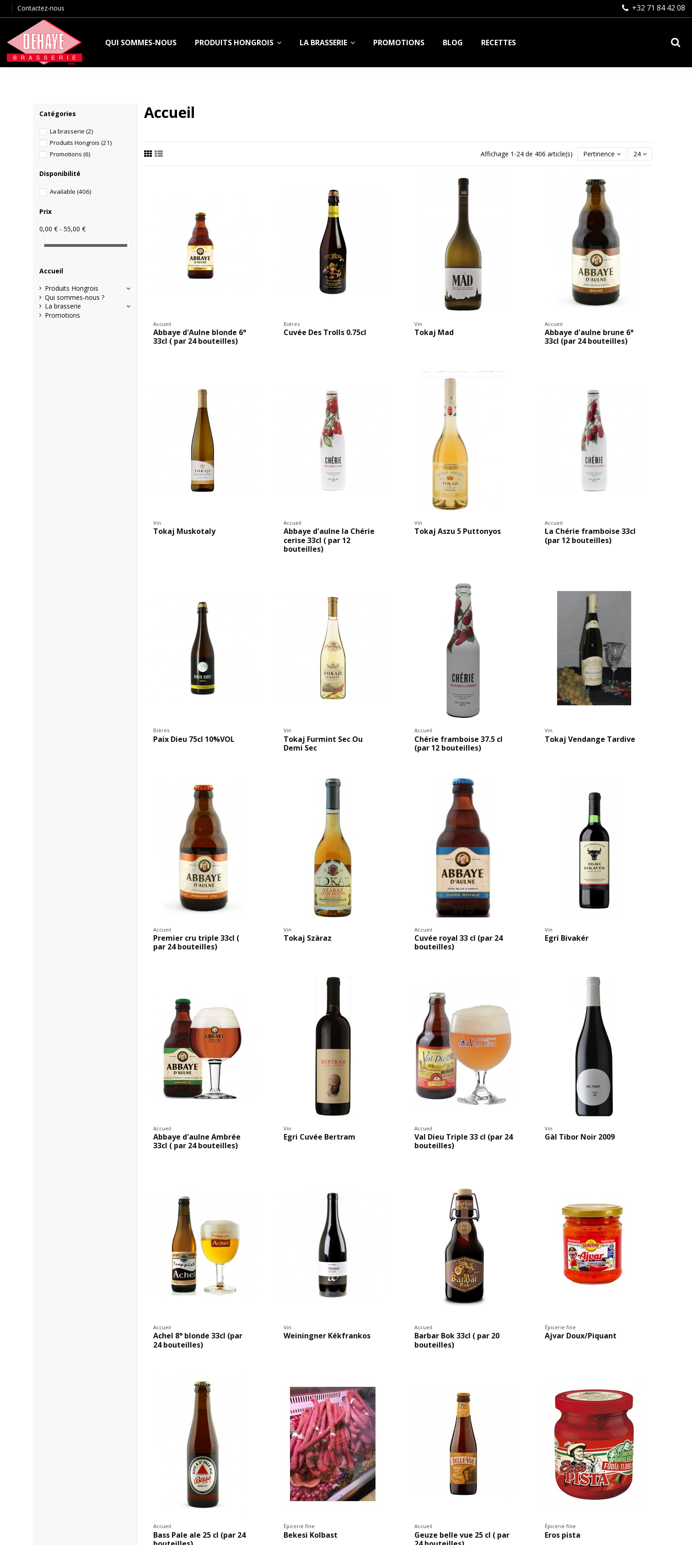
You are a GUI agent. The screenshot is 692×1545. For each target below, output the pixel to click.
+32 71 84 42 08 (658, 8)
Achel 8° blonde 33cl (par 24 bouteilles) (197, 1340)
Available (70, 191)
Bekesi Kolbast (311, 1535)
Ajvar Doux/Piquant (581, 1336)
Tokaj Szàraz (308, 938)
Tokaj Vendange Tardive (590, 739)
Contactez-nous (40, 8)
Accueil (51, 270)
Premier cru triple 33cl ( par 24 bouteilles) (196, 942)
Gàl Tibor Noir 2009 (580, 1137)
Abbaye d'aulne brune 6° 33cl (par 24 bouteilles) (589, 336)
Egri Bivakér (567, 938)
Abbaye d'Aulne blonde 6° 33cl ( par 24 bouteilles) (199, 336)
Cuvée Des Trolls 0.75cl (325, 332)
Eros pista (562, 1535)
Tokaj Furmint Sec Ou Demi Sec (323, 743)
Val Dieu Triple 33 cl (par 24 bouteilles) (463, 1141)
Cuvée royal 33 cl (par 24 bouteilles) (458, 942)
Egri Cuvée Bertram (319, 1137)
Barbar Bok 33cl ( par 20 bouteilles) (456, 1340)
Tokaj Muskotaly (184, 531)
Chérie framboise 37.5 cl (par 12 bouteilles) (458, 743)
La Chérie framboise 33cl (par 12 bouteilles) (590, 535)
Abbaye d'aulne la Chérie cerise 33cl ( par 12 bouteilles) (329, 540)
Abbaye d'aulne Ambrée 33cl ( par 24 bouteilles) (197, 1141)
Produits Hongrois (81, 143)
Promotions (70, 154)
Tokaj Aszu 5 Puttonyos (457, 531)
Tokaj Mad (434, 332)
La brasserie (71, 131)
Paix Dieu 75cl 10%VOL (194, 739)
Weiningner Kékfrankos (327, 1336)
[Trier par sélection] (602, 153)
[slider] (42, 245)
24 (640, 153)
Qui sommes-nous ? (74, 297)
